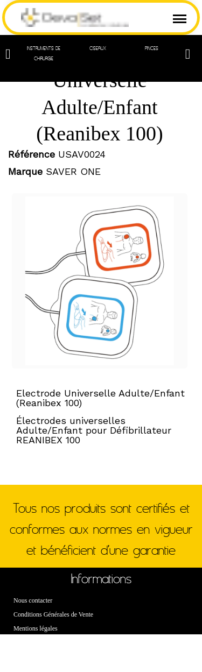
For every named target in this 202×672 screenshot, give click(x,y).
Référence (31, 154)
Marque (25, 171)
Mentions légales (35, 628)
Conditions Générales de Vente (53, 614)
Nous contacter (32, 600)
